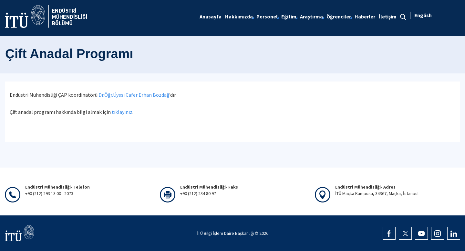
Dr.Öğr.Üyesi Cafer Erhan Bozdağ (133, 95)
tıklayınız (122, 112)
